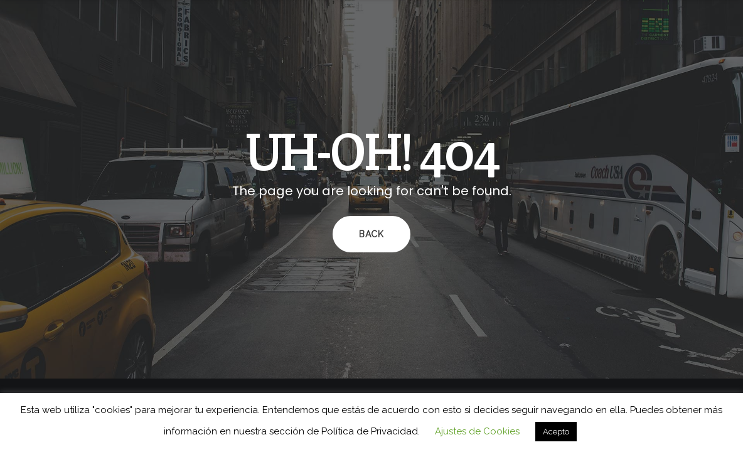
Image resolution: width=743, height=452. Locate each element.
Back (371, 234)
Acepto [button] (556, 431)
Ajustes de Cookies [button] (477, 431)
